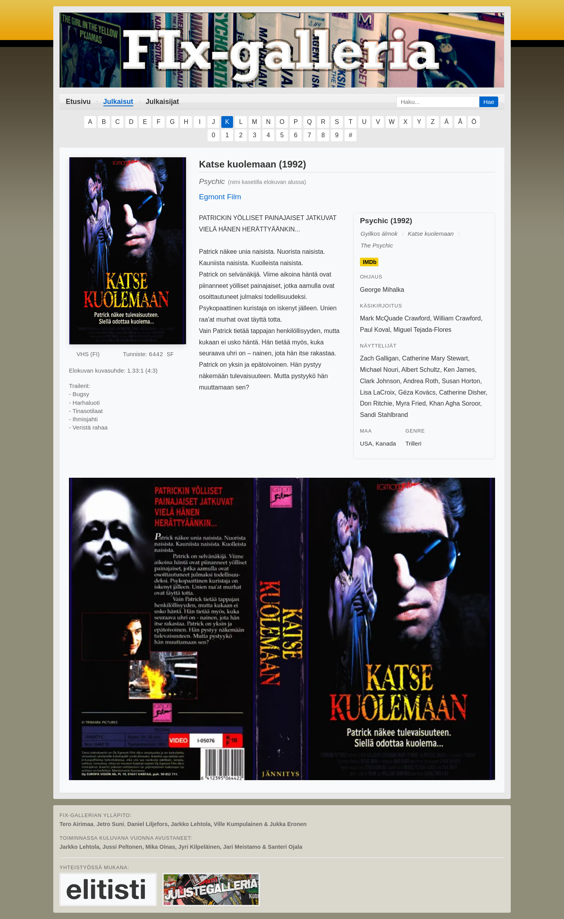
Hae (488, 101)
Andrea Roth (420, 381)
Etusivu (78, 102)
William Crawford (457, 318)
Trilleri (413, 443)
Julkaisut (118, 102)
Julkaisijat (162, 102)
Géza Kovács (417, 392)
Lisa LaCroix (377, 392)
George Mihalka (382, 289)
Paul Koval (375, 329)
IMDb (369, 262)
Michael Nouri (379, 369)
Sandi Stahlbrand (384, 414)
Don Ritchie (376, 403)
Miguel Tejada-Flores (422, 329)
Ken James (459, 369)
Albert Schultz (420, 369)
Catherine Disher (462, 392)
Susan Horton (461, 381)
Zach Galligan (379, 358)
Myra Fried (411, 403)
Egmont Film (220, 197)
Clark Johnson (380, 381)
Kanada (386, 443)
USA (366, 443)
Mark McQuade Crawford (395, 318)
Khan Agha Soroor (454, 403)
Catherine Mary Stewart (435, 358)
